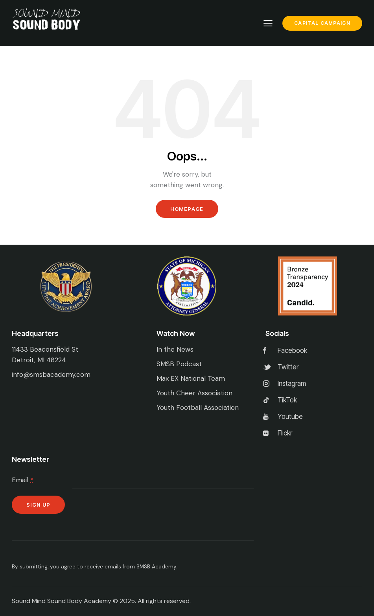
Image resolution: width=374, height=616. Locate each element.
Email (22, 480)
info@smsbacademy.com (51, 374)
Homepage (186, 209)
